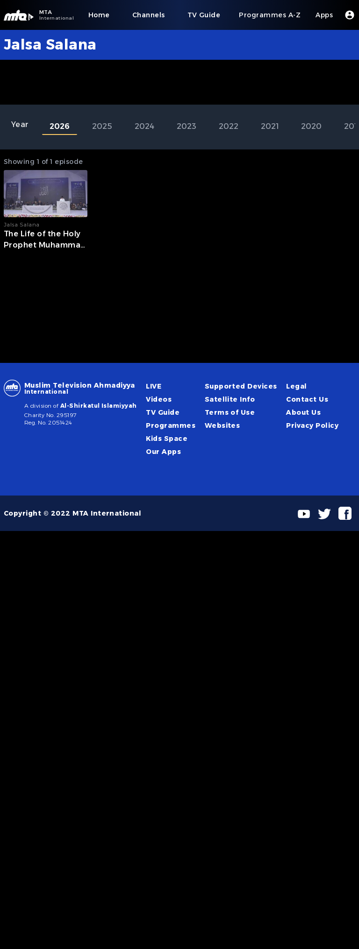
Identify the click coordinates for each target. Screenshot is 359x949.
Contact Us (307, 399)
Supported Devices (241, 386)
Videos (159, 399)
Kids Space (166, 438)
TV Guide (163, 412)
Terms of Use (230, 412)
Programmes (170, 425)
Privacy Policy (312, 425)
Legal (296, 386)
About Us (303, 412)
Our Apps (163, 451)
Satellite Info (230, 399)
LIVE (153, 386)
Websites (222, 425)
